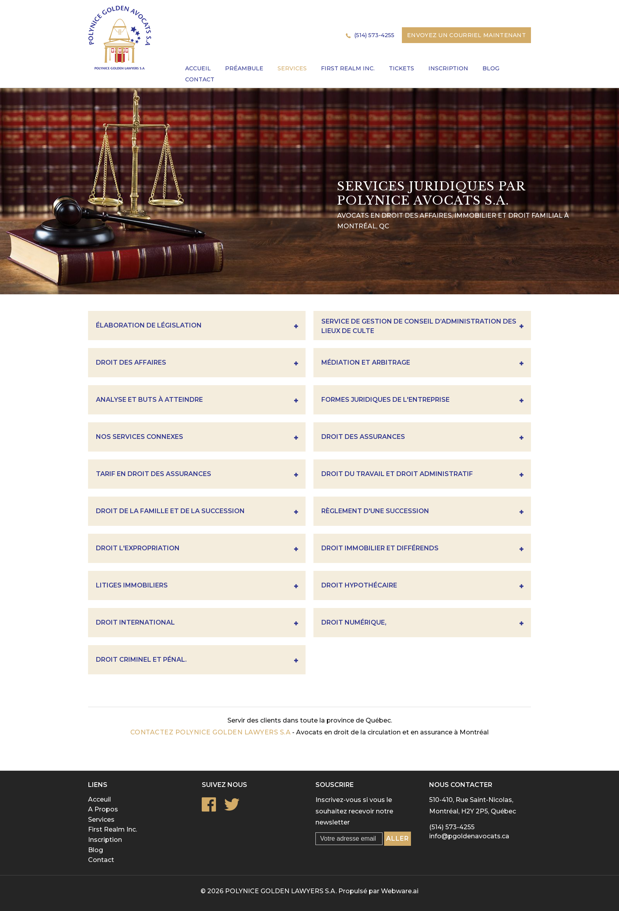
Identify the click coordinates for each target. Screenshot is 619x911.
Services (101, 819)
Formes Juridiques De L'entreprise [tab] (422, 401)
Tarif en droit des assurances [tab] (197, 475)
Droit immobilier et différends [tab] (422, 549)
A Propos (103, 809)
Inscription (105, 839)
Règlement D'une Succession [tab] (422, 512)
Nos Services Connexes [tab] (197, 438)
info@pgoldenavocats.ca (469, 836)
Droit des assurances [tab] (422, 438)
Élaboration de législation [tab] (197, 326)
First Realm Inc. (112, 829)
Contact (101, 860)
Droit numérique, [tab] (422, 623)
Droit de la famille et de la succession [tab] (197, 512)
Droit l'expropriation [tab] (197, 549)
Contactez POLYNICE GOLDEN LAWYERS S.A (210, 732)
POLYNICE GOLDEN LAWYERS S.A (280, 891)
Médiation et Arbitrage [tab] (422, 363)
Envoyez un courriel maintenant (466, 35)
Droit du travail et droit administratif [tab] (422, 475)
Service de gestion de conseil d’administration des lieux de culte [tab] (422, 326)
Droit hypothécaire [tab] (422, 586)
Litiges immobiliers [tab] (197, 586)
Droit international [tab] (197, 623)
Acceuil (99, 799)
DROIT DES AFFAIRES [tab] (197, 363)
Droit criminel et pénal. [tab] (197, 660)
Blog (95, 850)
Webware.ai (399, 891)
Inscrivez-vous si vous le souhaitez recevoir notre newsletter (354, 811)
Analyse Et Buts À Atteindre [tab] (197, 401)
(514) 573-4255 (374, 35)
